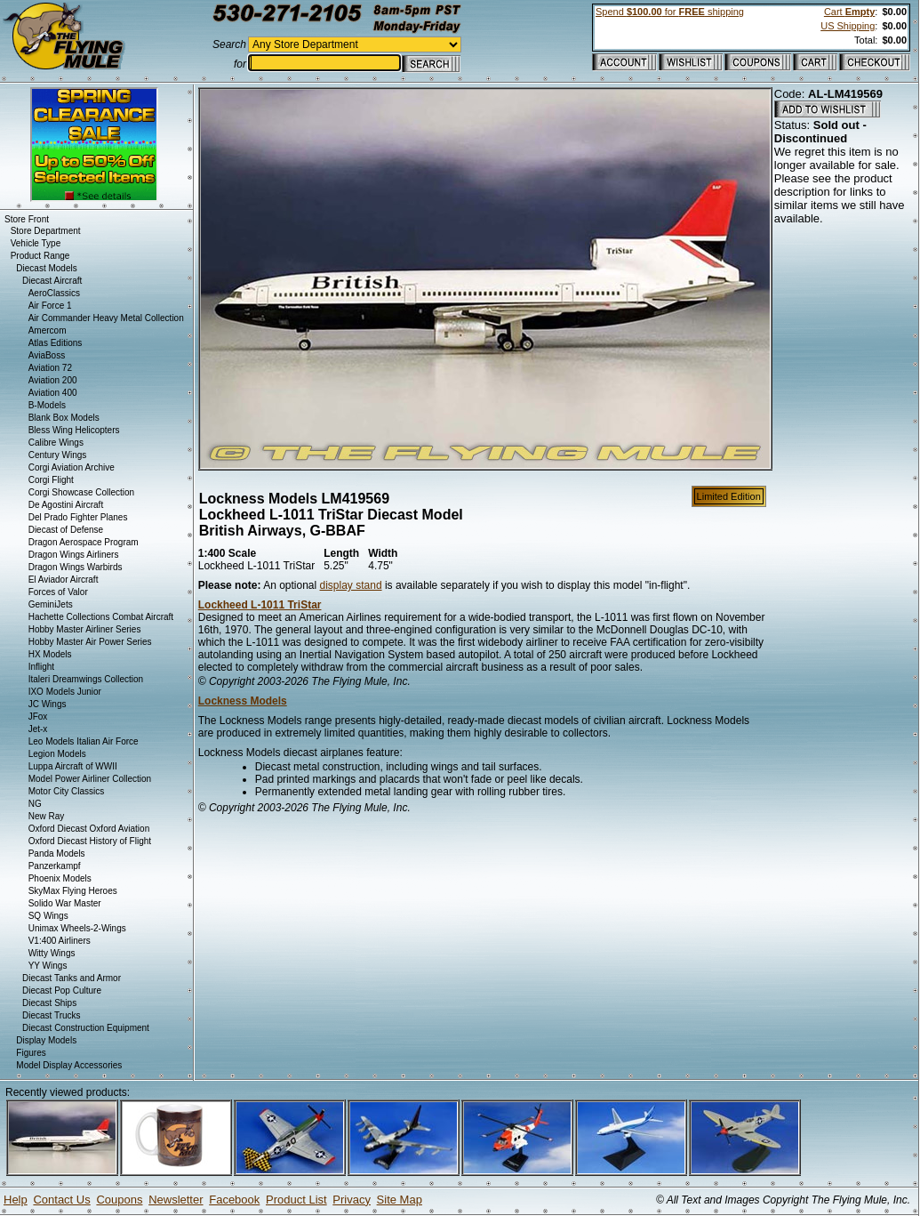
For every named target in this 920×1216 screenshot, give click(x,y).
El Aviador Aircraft (63, 579)
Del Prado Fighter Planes (78, 517)
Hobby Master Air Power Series (90, 642)
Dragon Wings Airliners (73, 555)
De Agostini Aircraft (65, 505)
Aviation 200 (52, 380)
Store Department (46, 231)
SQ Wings (48, 916)
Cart (849, 11)
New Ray (46, 816)
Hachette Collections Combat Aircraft (100, 617)
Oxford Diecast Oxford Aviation (89, 828)
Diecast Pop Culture (61, 990)
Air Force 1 (50, 305)
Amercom (47, 330)
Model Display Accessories (69, 1065)
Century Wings (57, 455)
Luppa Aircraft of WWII (72, 766)
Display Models (46, 1040)
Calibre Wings (56, 442)
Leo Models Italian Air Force (83, 741)
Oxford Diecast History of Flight (89, 841)
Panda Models (56, 853)
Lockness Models (242, 701)
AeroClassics (54, 293)
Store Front (26, 219)
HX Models (50, 654)
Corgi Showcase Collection (81, 492)
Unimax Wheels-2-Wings (77, 928)
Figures (30, 1053)
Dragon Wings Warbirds (75, 567)
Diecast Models (46, 268)
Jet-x (38, 729)
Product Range (40, 256)
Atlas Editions (55, 343)
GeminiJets (50, 604)
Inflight (41, 667)
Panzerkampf (54, 866)
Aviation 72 (50, 368)
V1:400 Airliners (59, 941)
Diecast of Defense (66, 530)
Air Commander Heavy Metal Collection (106, 318)
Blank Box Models (64, 418)
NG (35, 804)
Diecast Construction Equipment (85, 1028)
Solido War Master (64, 903)
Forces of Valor (58, 592)
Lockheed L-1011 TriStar (260, 605)
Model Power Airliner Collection (89, 779)
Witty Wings (52, 953)
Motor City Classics (66, 791)
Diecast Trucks (51, 1015)
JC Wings (47, 704)
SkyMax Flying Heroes (72, 891)
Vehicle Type (36, 243)
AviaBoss (47, 355)
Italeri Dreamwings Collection (86, 679)
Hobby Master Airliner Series (84, 629)
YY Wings (48, 965)
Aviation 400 (52, 393)
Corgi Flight (51, 480)
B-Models (47, 405)
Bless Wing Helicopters (74, 430)
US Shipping (847, 25)
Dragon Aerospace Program (83, 542)
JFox (38, 716)
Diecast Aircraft (52, 281)
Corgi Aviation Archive (71, 467)
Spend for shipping (670, 11)
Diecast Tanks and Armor (71, 978)
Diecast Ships (49, 1003)
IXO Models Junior (64, 692)
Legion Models (57, 754)
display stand (351, 585)
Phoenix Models (60, 878)
